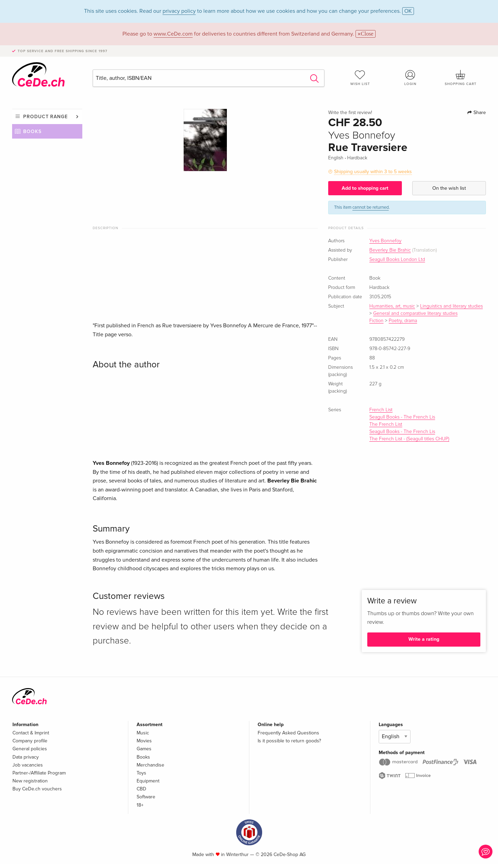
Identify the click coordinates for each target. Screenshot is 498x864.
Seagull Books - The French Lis (402, 417)
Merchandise (150, 765)
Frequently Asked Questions (288, 733)
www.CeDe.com (173, 33)
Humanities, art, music (392, 306)
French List (381, 409)
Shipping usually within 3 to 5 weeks (373, 172)
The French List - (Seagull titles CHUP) (409, 438)
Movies (144, 741)
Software (146, 797)
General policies (29, 749)
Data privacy (25, 757)
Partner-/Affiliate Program (39, 773)
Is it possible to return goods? (289, 741)
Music (143, 733)
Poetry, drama (403, 320)
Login (410, 77)
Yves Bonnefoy (385, 240)
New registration (30, 781)
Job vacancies (27, 765)
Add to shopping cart (365, 188)
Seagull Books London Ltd (397, 259)
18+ (140, 805)
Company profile (29, 741)
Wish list (360, 77)
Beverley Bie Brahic (390, 250)
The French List (385, 424)
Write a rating (423, 639)
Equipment (148, 781)
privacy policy (179, 11)
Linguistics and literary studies (451, 306)
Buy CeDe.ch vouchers (37, 789)
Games (144, 749)
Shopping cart (460, 77)
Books (32, 131)
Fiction (376, 320)
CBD (141, 789)
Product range (45, 117)
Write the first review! (350, 112)
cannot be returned (370, 207)
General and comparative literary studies (415, 313)
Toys (141, 773)
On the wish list (449, 188)
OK (408, 11)
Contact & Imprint (30, 733)
